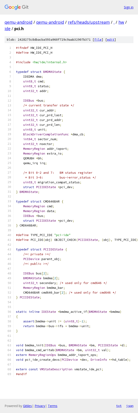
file (98, 40)
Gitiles (27, 406)
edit (110, 40)
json (129, 406)
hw (121, 22)
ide (7, 28)
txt (119, 406)
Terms (52, 406)
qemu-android (18, 22)
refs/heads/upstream (89, 22)
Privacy (40, 406)
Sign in (128, 7)
